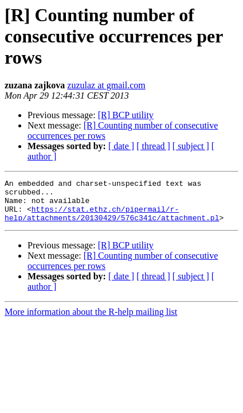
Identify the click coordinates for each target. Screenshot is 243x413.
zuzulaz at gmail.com (106, 85)
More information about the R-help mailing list (91, 320)
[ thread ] (153, 146)
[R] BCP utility (126, 115)
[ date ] (121, 146)
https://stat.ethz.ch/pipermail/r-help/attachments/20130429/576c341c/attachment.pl (112, 221)
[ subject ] (191, 146)
